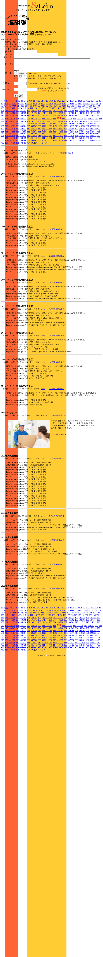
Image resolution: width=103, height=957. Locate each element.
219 (10, 146)
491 (17, 171)
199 (35, 143)
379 (2, 161)
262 (69, 149)
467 (28, 168)
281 (39, 151)
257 (50, 149)
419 (50, 163)
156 (76, 138)
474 (54, 168)
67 (81, 131)
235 (70, 146)
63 (71, 131)
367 (58, 158)
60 (63, 131)
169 (24, 141)
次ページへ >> (42, 171)
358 (24, 158)
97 (60, 134)
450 (65, 166)
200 (39, 143)
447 (54, 166)
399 (76, 161)
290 (72, 151)
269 (95, 149)
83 (23, 134)
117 (31, 136)
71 (92, 131)
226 (35, 146)
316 (69, 154)
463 (13, 168)
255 (43, 149)
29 (81, 128)
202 (47, 143)
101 (72, 134)
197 (28, 143)
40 (10, 131)
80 (15, 134)
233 (63, 146)
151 (58, 138)
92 (47, 134)
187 (91, 141)
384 (21, 161)
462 (10, 168)
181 (69, 141)
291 (76, 151)
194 (17, 143)
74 (100, 131)
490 (13, 171)
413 (28, 163)
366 (54, 158)
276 (21, 151)
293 (83, 151)
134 (94, 136)
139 (13, 138)
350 (95, 156)
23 (65, 128)
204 (54, 143)
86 (31, 134)
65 (76, 131)
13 (39, 128)
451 (69, 166)
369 (65, 158)
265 (80, 149)
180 (65, 141)
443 (39, 166)
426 (76, 163)
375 (87, 158)
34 (95, 128)
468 (32, 168)
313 (57, 154)
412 (24, 163)
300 (10, 154)
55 (50, 131)
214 (91, 143)
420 (54, 163)
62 (68, 131)
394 (58, 161)
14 (42, 128)
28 (79, 128)
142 (24, 138)
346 (80, 156)
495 (32, 171)
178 (58, 141)
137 (6, 138)
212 (83, 143)
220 (13, 146)
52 (42, 131)
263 (72, 149)
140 (17, 138)
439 (24, 166)
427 (80, 163)
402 (87, 161)
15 (44, 128)
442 (35, 166)
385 (24, 161)
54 (47, 131)
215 (94, 143)
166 (13, 141)
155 (72, 138)
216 (98, 143)
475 (58, 168)
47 (28, 131)
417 (43, 163)
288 (65, 151)
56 (52, 131)
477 (65, 168)
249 (21, 149)
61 (65, 131)
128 (71, 136)
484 (91, 168)
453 (76, 166)
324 (98, 154)
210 (76, 143)
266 (83, 149)
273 (10, 151)
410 (17, 163)
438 (21, 166)
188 (95, 141)
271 (2, 151)
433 (2, 166)
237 (78, 146)
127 (68, 136)
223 (24, 146)
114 (20, 136)
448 (58, 166)
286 (58, 151)
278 (28, 151)
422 (61, 163)
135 (97, 136)
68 (84, 131)
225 (32, 146)
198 (32, 143)
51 (39, 131)
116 (27, 136)
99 (65, 134)
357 (21, 158)
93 (50, 134)
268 (91, 149)
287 (61, 151)
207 (65, 143)
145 (35, 138)
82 (21, 134)
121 (46, 136)
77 (7, 134)
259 (58, 149)
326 (6, 156)
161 (95, 138)
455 (83, 166)
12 (36, 128)
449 (61, 166)
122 (49, 136)
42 (15, 131)
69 (86, 131)
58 (57, 131)
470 (39, 168)
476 (61, 168)
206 (61, 143)
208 (69, 143)
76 (5, 134)
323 (94, 154)
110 (6, 136)
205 (58, 143)
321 (87, 154)
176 (50, 141)
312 (54, 154)
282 (43, 151)
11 (34, 128)
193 (13, 143)
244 (2, 149)
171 (32, 141)
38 (5, 131)
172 (35, 141)
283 (47, 151)
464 (17, 168)
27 (76, 128)
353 (6, 158)
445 (47, 166)
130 (79, 136)
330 (21, 156)
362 (39, 158)
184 (80, 141)
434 (6, 166)
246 (10, 149)
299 (6, 154)
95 (55, 134)
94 (52, 134)
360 (32, 158)
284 (50, 151)
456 (87, 166)
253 (35, 149)
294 (87, 151)
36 (100, 128)
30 (84, 128)
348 (87, 156)
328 (13, 156)
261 (65, 149)
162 (98, 138)
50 (36, 131)
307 (35, 154)
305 (28, 154)
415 (35, 163)
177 (54, 141)
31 (87, 128)
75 (2, 134)
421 (57, 163)
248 (17, 149)
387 (32, 161)
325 (2, 156)
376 (91, 158)
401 (83, 161)
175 (47, 141)
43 (18, 131)
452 (72, 166)
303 (21, 154)
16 (47, 128)
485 (95, 168)
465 (21, 168)
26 (73, 128)
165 (10, 141)
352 (2, 158)
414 (32, 163)
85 (28, 134)
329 (17, 156)
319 (80, 154)
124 (57, 136)
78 (10, 134)
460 (2, 168)
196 (24, 143)
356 (17, 158)
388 (35, 161)
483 (87, 168)
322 (91, 154)
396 (65, 161)
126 (64, 136)
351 (98, 156)
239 (85, 146)
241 (92, 146)
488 (6, 171)
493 (24, 171)
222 (21, 146)
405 (98, 161)
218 (6, 146)
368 (61, 158)
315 (65, 154)
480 (76, 168)
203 (50, 143)
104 (83, 134)
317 (72, 154)
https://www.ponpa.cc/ (59, 462)
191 (6, 143)
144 (32, 138)
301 (13, 154)
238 (81, 146)
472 (47, 168)
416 (39, 163)
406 (2, 163)
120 (42, 136)
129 (75, 136)
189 (98, 141)
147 (43, 138)
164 (6, 141)
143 (28, 138)
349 (91, 156)
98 (63, 134)
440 (28, 166)
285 (54, 151)
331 (24, 156)
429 (87, 163)
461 (6, 168)
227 (39, 146)
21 (60, 128)
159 (87, 138)
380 (6, 161)
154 (69, 138)
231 (54, 146)
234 (67, 146)
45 (23, 131)
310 (47, 154)
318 (76, 154)
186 (87, 141)
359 (28, 158)
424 (69, 163)
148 (47, 138)
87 (34, 134)
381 (10, 161)
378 (98, 158)
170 (28, 141)
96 (57, 134)
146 (39, 138)
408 (10, 163)
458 (95, 166)
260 (61, 149)
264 (76, 149)
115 (24, 136)
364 (47, 158)
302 (17, 154)
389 (39, 161)
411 (21, 163)
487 (2, 171)
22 (63, 128)
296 (95, 151)
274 (13, 151)
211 (80, 143)
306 (32, 154)
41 (13, 131)
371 (72, 158)
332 (28, 156)
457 (91, 166)
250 (24, 149)
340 (58, 156)
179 (61, 141)
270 (98, 149)
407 (6, 163)
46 (26, 131)
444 (43, 166)
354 (10, 158)
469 (35, 168)
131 (83, 136)
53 (44, 131)
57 (55, 131)
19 (55, 128)
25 (71, 128)
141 (21, 138)
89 (39, 134)
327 (10, 156)
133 (90, 136)
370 (69, 158)
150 (54, 138)
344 (72, 156)
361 (35, 158)
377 (95, 158)
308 (39, 154)
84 (26, 134)
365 (50, 158)
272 (6, 151)
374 (83, 158)
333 (32, 156)
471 (43, 168)
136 (2, 138)
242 (96, 146)
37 (2, 131)
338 (50, 156)
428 (83, 163)
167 (17, 141)
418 (46, 163)
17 (50, 128)
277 (24, 151)
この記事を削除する (65, 181)
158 (83, 138)
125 (60, 136)
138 (10, 138)
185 (83, 141)
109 (2, 136)
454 (80, 166)
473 (50, 168)
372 (76, 158)
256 (47, 149)
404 (95, 161)
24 (68, 128)
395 (61, 161)
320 (83, 154)
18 (52, 128)
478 (69, 168)
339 (54, 156)
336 (43, 156)
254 (39, 149)
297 (98, 151)
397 (69, 161)
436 (13, 166)
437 (17, 166)
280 (35, 151)
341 (61, 156)
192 (10, 143)
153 (65, 138)
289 (69, 151)
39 (7, 131)
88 (36, 134)
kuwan (43, 204)
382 (13, 161)
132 (86, 136)
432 (98, 163)
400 (80, 161)
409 (13, 163)
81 (18, 134)
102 (76, 134)
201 (43, 143)
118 (35, 136)
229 (47, 146)
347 (83, 156)
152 (61, 138)
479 (72, 168)
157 (80, 138)
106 (90, 134)
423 (65, 163)
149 (50, 138)
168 (21, 141)
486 (98, 168)
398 (72, 161)
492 (21, 171)
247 (13, 149)
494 (28, 171)
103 (79, 134)
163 (2, 141)
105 (87, 134)
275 (17, 151)
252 (32, 149)
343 (69, 156)
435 (10, 166)
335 (39, 156)
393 (54, 161)
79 (13, 134)
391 (47, 161)
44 (21, 131)
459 (98, 166)
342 (65, 156)
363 (43, 158)
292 (80, 151)
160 (91, 138)
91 (44, 134)
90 (42, 134)
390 (43, 161)
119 (38, 136)
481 (80, 168)
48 (31, 131)
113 (17, 136)
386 (28, 161)
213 (87, 143)
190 (2, 143)
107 (94, 134)
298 (2, 154)
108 (98, 134)
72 (94, 131)
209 (72, 143)
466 (24, 168)
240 (89, 146)
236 (74, 146)
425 (72, 163)
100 (68, 134)
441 (32, 166)
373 (80, 158)
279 (32, 151)
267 (87, 149)
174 (43, 141)
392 (50, 161)
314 (61, 154)
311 (50, 154)
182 (72, 141)
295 (91, 151)
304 (24, 154)
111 (9, 136)
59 (60, 131)
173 (39, 141)
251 (28, 149)
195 (21, 143)
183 (76, 141)
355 (13, 158)
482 (83, 168)
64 (73, 131)
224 (28, 146)
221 (17, 146)
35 (97, 128)
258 (54, 149)
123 (53, 136)
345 (76, 156)
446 (50, 166)
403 (91, 161)
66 (79, 131)
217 (2, 146)
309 (43, 154)
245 (6, 149)
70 (89, 131)
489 (10, 171)
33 (92, 128)
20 (58, 128)
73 (97, 131)
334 (35, 156)
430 (91, 163)
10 (31, 128)
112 (13, 136)
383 (17, 161)
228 (43, 146)
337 (47, 156)
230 (50, 146)
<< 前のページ (8, 128)
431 (94, 163)
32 (89, 128)
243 (100, 146)
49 (34, 131)
